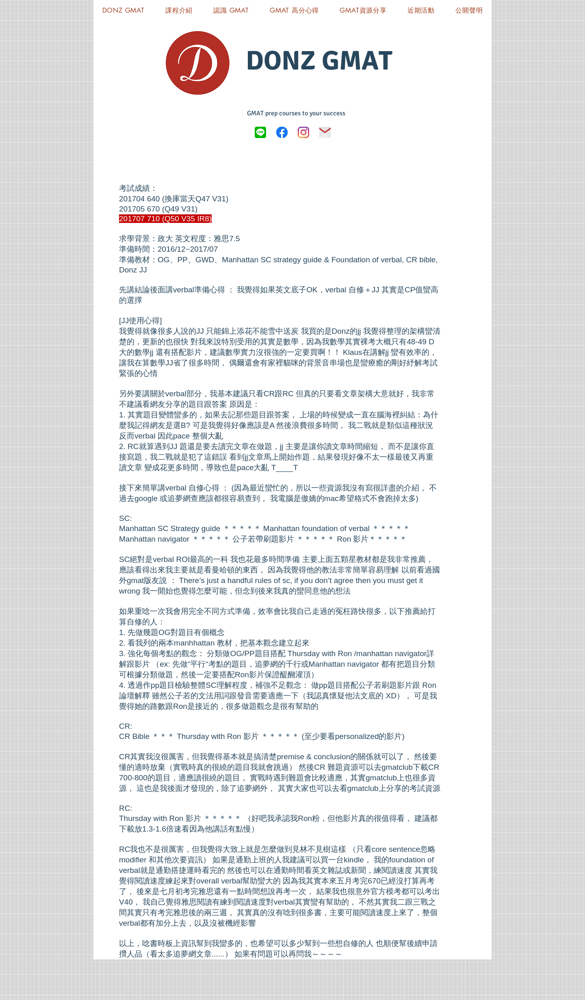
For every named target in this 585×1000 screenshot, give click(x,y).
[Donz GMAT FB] (282, 132)
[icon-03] (325, 132)
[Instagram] (303, 132)
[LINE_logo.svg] (260, 132)
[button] (363, 10)
